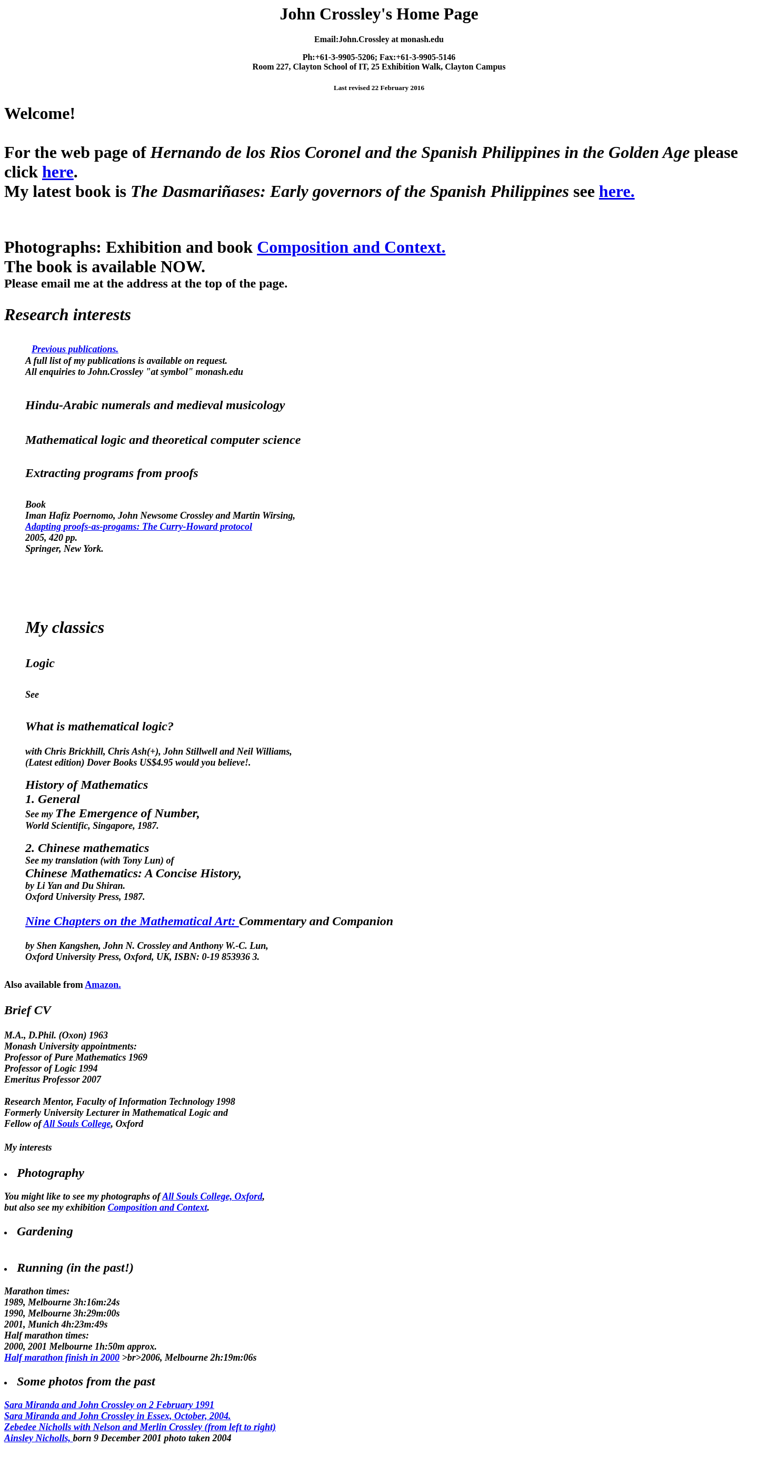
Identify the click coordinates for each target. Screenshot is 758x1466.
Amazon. (103, 984)
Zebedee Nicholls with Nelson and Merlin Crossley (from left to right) (140, 1427)
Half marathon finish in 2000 (61, 1357)
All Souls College (77, 1123)
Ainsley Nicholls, (38, 1438)
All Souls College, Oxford (212, 1196)
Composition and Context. (351, 246)
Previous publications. (75, 349)
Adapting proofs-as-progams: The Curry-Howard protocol (138, 526)
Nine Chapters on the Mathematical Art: (132, 921)
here (58, 171)
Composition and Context (157, 1207)
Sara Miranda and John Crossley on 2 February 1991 (109, 1405)
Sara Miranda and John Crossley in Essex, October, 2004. (117, 1416)
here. (617, 191)
